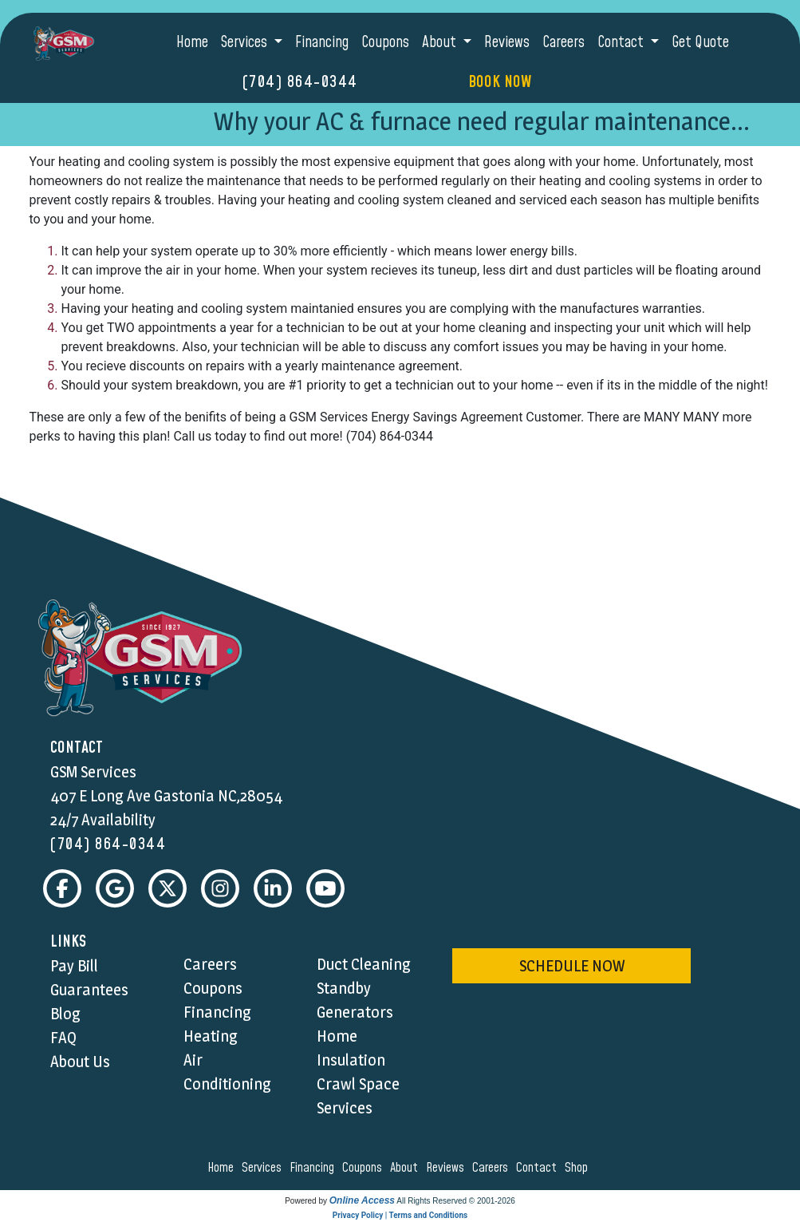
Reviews (507, 42)
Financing (322, 42)
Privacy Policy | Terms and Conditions (400, 1215)
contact (539, 1168)
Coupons (385, 42)
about (406, 1168)
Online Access (362, 1200)
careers (492, 1168)
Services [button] (245, 42)
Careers (563, 42)
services (264, 1168)
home (222, 1168)
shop (579, 1168)
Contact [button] (622, 42)
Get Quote (700, 42)
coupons (364, 1168)
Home (192, 42)
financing (314, 1168)
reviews (447, 1168)
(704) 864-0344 (300, 82)
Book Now (499, 82)
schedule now (572, 965)
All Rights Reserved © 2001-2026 (455, 1200)
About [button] (440, 42)
